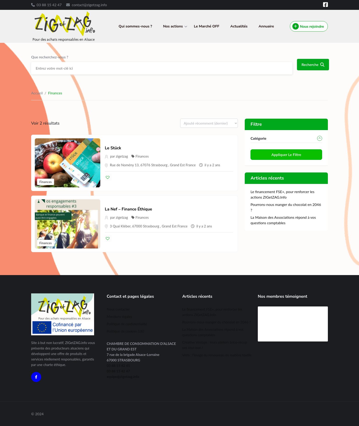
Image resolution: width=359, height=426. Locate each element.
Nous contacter (118, 309)
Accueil (37, 93)
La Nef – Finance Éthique (128, 209)
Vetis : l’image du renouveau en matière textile (217, 355)
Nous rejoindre (308, 26)
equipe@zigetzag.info (123, 376)
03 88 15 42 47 (49, 5)
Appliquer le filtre (286, 154)
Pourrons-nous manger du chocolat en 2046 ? (216, 322)
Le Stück (113, 148)
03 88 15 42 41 (118, 365)
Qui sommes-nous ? (135, 26)
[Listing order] (209, 123)
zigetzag (122, 156)
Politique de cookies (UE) (125, 331)
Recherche (313, 64)
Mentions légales (119, 316)
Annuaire (266, 26)
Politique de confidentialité (127, 324)
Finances (45, 182)
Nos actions (173, 26)
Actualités (238, 26)
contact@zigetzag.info (89, 5)
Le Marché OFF (206, 26)
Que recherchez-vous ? (49, 57)
